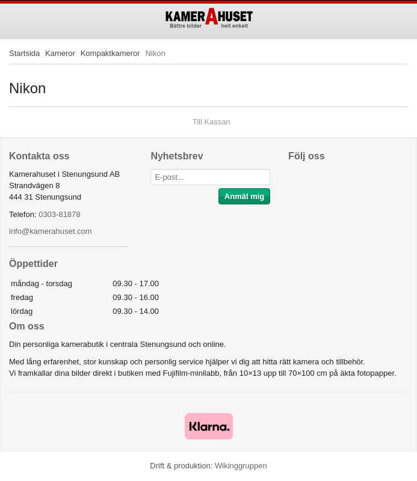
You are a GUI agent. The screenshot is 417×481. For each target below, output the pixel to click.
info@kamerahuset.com (50, 231)
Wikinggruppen (241, 465)
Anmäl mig (244, 196)
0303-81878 (59, 214)
